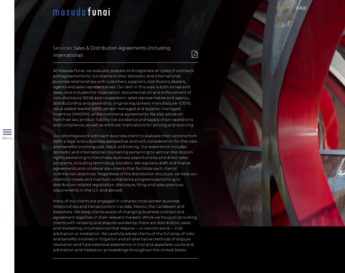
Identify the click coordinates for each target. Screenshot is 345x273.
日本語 (300, 8)
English (283, 8)
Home (81, 11)
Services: (63, 48)
